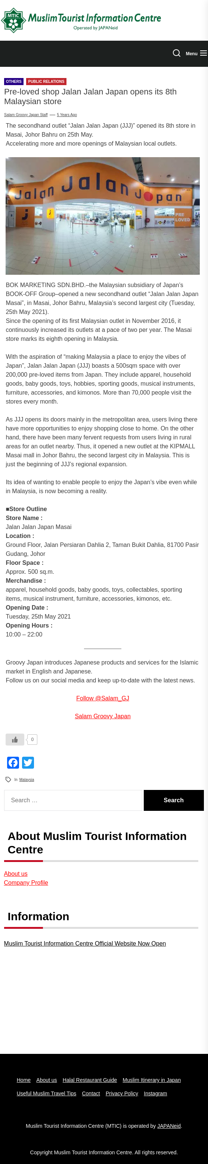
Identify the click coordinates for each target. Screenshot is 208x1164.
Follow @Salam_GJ (102, 698)
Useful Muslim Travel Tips (46, 1093)
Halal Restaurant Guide (90, 1080)
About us (16, 874)
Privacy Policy (122, 1093)
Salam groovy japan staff (26, 115)
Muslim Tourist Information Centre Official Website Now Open (85, 943)
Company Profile (26, 883)
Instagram (155, 1093)
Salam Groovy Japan (102, 716)
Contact (91, 1093)
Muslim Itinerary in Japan (152, 1080)
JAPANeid (169, 1126)
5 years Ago (67, 115)
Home (24, 1080)
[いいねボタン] (15, 740)
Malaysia (26, 780)
